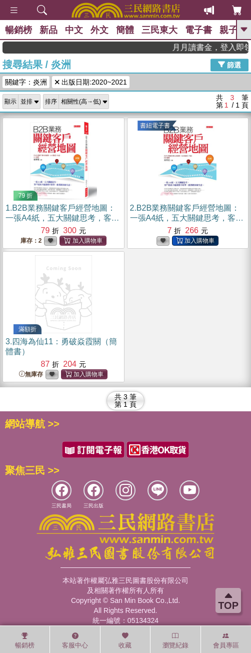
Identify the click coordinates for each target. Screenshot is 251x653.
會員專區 (226, 640)
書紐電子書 (155, 125)
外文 (99, 30)
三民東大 (160, 30)
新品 (49, 30)
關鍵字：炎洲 (26, 82)
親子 (229, 30)
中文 (74, 30)
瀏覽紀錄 (175, 640)
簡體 (125, 30)
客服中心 (75, 640)
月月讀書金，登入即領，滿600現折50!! (216, 47)
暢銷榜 (18, 30)
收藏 (125, 640)
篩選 (229, 65)
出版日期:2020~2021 (90, 82)
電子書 (198, 30)
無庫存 (31, 374)
